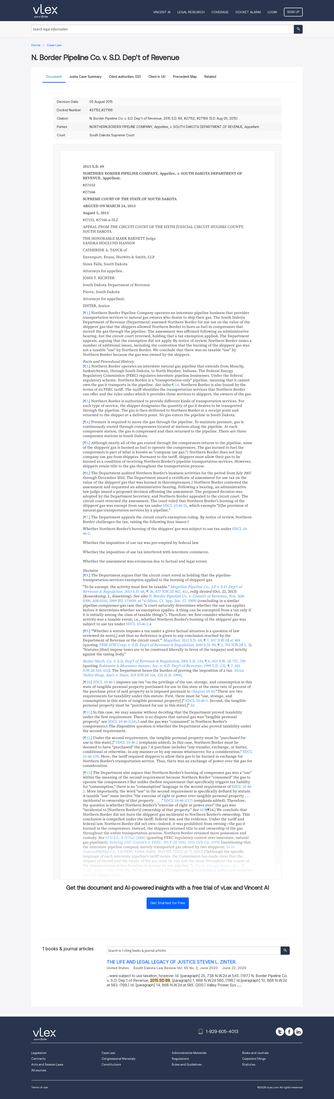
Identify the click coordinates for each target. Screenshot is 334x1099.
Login (272, 12)
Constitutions (111, 1064)
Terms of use (39, 1087)
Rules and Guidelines (187, 1064)
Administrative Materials (189, 1053)
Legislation (39, 1053)
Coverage (220, 12)
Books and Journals (255, 1053)
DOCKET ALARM (248, 12)
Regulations (180, 1058)
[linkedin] (298, 1031)
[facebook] (289, 1031)
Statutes (248, 1064)
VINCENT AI (161, 12)
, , (162, 589)
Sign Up (293, 12)
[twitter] (280, 1031)
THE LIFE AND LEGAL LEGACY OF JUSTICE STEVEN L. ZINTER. (172, 962)
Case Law (108, 1053)
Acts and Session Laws (47, 1064)
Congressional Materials (118, 1058)
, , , (164, 598)
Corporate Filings (254, 1058)
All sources (38, 1070)
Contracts (38, 1058)
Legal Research (191, 12)
